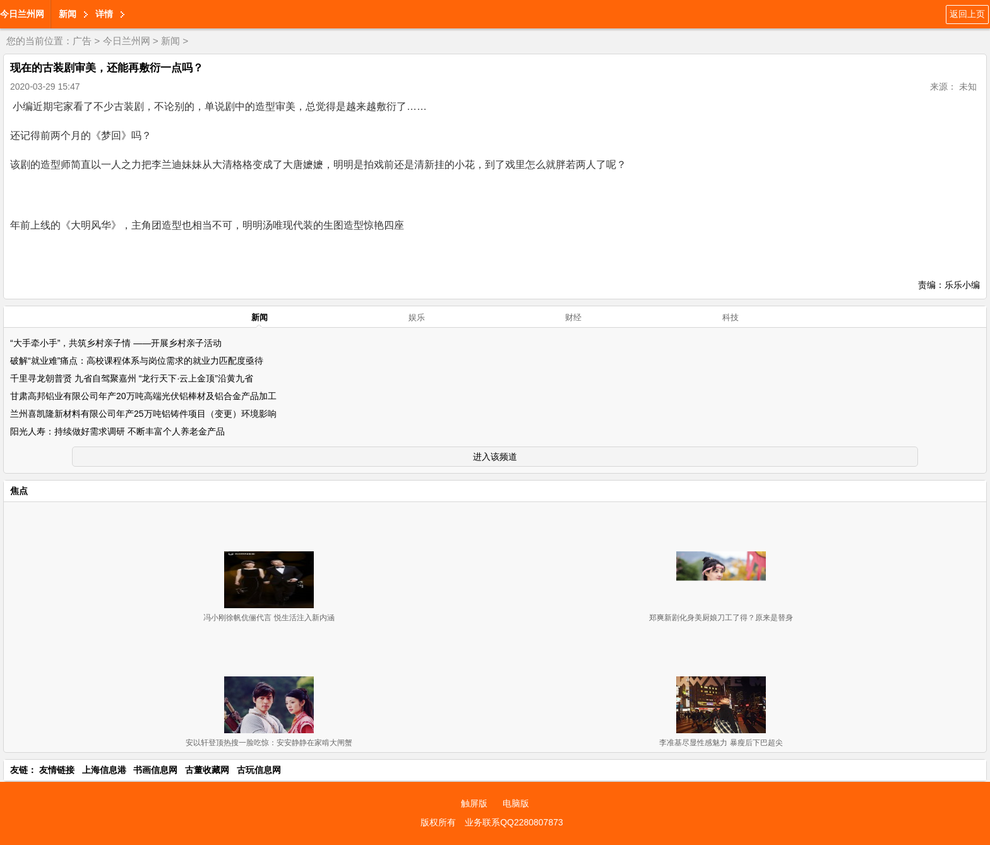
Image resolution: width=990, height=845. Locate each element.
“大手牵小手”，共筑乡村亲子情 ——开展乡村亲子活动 (116, 343)
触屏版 (474, 803)
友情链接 (57, 770)
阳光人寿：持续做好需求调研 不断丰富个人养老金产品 (117, 431)
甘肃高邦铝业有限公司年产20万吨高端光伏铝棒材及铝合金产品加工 (143, 396)
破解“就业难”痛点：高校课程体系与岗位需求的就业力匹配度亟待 (136, 361)
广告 (82, 40)
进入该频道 (495, 457)
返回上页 (967, 14)
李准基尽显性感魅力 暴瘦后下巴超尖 (720, 742)
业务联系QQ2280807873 (514, 822)
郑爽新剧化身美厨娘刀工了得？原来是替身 (721, 617)
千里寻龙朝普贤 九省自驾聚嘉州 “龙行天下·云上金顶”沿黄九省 (131, 378)
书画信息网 (155, 770)
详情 (104, 14)
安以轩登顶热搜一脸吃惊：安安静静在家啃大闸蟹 (269, 742)
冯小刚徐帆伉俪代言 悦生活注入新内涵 (268, 617)
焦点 (19, 491)
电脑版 (516, 803)
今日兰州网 (22, 14)
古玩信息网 (259, 770)
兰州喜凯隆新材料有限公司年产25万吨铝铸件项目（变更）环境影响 (143, 414)
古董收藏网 (207, 770)
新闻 (67, 14)
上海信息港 (104, 770)
